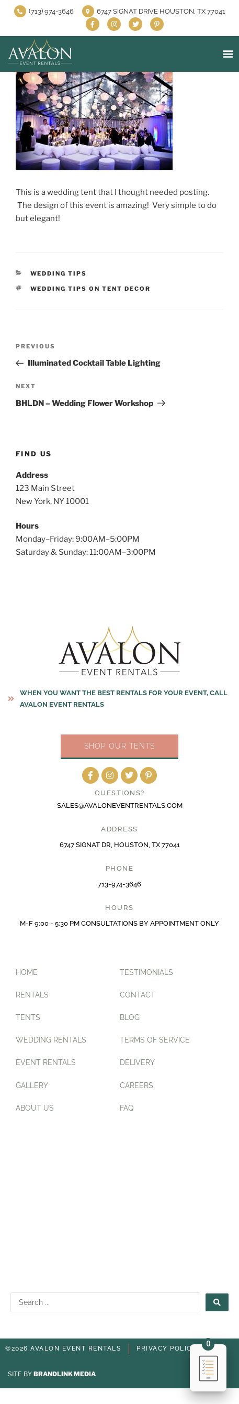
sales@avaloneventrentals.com (120, 805)
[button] (227, 53)
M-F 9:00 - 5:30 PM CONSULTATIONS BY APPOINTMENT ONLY (119, 923)
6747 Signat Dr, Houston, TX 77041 (120, 845)
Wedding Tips (58, 273)
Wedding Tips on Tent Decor (90, 288)
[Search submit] (217, 1302)
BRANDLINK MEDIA (64, 1374)
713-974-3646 (119, 884)
